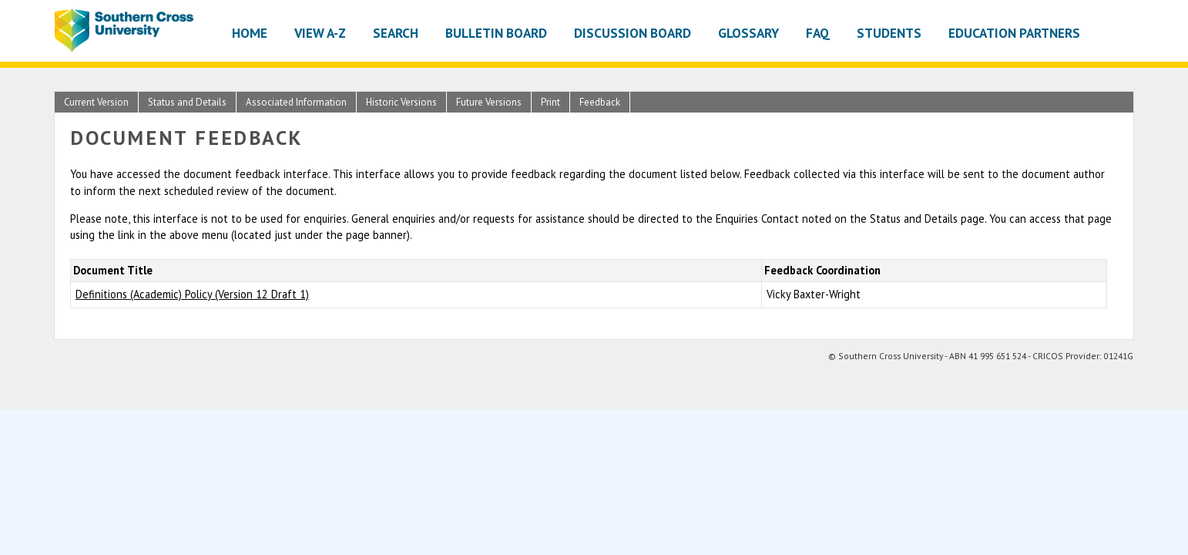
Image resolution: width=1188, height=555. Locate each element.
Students (889, 33)
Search (395, 33)
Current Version (96, 102)
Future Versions (489, 102)
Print (550, 102)
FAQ (818, 33)
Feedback (599, 102)
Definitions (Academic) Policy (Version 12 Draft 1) (192, 294)
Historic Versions (401, 102)
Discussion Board (632, 33)
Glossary (748, 33)
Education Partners (1014, 33)
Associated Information (296, 102)
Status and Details (187, 102)
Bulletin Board (496, 33)
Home (249, 33)
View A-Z (320, 33)
